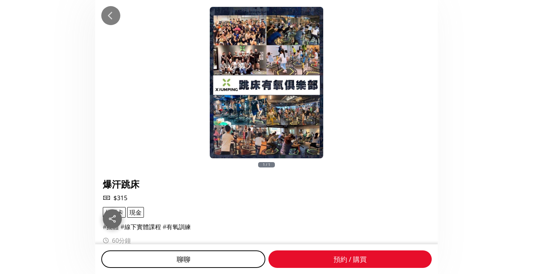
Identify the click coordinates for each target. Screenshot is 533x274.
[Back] (110, 15)
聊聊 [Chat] (183, 259)
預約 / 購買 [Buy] (350, 259)
